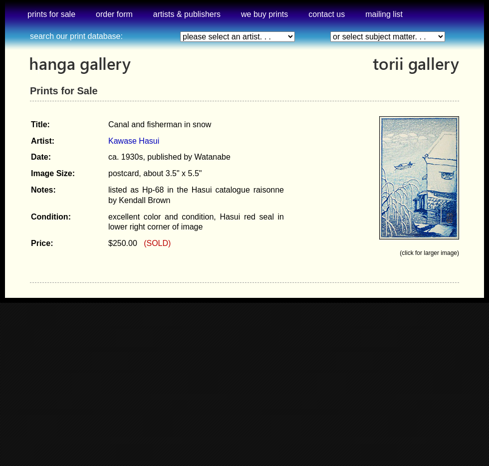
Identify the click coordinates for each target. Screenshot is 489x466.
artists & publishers (187, 14)
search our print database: (76, 36)
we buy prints (264, 14)
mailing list (384, 14)
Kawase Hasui (133, 141)
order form (114, 14)
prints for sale (51, 14)
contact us (326, 14)
